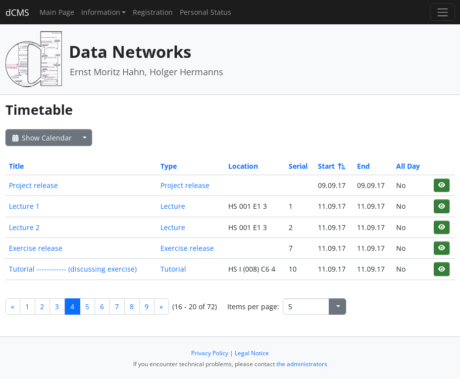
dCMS (17, 12)
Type (168, 166)
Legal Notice (252, 353)
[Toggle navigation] (442, 12)
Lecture (172, 206)
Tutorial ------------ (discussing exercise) (73, 269)
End (363, 166)
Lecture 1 (24, 206)
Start (331, 166)
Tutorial (173, 269)
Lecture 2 (24, 227)
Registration (153, 12)
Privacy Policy (209, 353)
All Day (408, 166)
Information (100, 12)
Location (243, 166)
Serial (298, 166)
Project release (33, 185)
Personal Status (205, 12)
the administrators (301, 364)
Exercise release (35, 248)
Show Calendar (41, 137)
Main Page (57, 12)
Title (16, 166)
